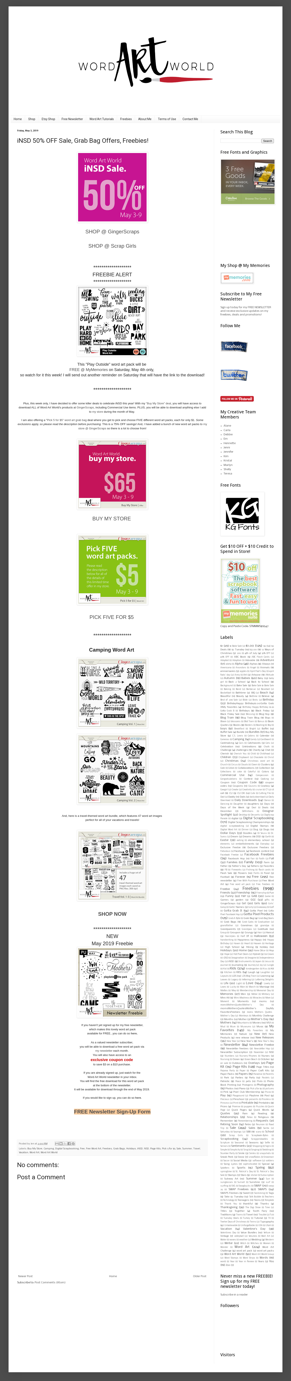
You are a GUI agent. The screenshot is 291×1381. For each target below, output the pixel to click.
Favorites (269, 866)
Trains (239, 1215)
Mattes (224, 990)
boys (223, 728)
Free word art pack (240, 884)
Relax (249, 1117)
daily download (257, 797)
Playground (238, 1096)
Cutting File (265, 793)
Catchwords (254, 743)
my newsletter (104, 1050)
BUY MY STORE (111, 518)
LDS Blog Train (249, 976)
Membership (246, 990)
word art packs (265, 1251)
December (226, 811)
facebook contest (259, 851)
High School (232, 947)
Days (267, 804)
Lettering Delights (264, 980)
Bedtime (253, 696)
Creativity (247, 790)
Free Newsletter (72, 119)
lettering (246, 980)
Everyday (264, 844)
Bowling (260, 725)
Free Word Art (93, 1148)
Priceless (266, 1099)
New (257, 1034)
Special (266, 1164)
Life (226, 983)
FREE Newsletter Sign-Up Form (112, 1112)
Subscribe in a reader (234, 1294)
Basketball (225, 693)
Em (226, 438)
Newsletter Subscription (234, 1052)
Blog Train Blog (250, 718)
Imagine (252, 958)
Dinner (245, 830)
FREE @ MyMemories (89, 370)
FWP (243, 896)
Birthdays (244, 711)
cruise (258, 790)
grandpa (264, 926)
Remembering (245, 1121)
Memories (226, 994)
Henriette (230, 443)
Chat (267, 750)
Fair (253, 859)
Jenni (227, 447)
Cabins (251, 736)
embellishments (245, 844)
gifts (267, 900)
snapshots (265, 1153)
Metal (254, 994)
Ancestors (241, 668)
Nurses (265, 1056)
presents (253, 1099)
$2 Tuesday (238, 649)
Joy (261, 965)
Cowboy (265, 786)
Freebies (126, 119)
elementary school (258, 840)
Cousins (252, 786)
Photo (260, 1081)
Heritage (269, 943)
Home (18, 119)
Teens (257, 1200)
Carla (227, 430)
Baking (227, 689)
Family (249, 862)
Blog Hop (264, 714)
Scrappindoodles (259, 1139)
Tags (271, 1193)
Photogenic (247, 1085)
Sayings (237, 1132)
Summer (187, 1148)
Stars (243, 1175)
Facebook (239, 851)
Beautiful (225, 696)
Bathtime (241, 693)
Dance (267, 800)
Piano (242, 1088)
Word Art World (49, 1152)
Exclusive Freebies (258, 847)
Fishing (250, 870)
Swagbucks (245, 1186)
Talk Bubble (255, 1197)
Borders (249, 725)
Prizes (223, 1106)
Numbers (229, 1056)
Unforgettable (248, 1225)
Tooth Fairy (260, 1211)
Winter (228, 1243)
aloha (229, 664)
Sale (179, 1148)
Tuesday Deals (231, 1218)
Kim (226, 456)
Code (222, 768)
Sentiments (238, 1146)
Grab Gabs (248, 922)
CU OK (241, 793)
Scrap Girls (236, 1135)
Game (268, 896)
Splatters (224, 1168)
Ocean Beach (251, 1059)
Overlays (254, 1063)
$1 (221, 646)
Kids (233, 968)
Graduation (264, 922)
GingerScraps (85, 407)
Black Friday (262, 711)
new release (242, 1037)
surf (268, 1182)
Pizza (268, 1092)
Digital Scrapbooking (67, 1148)
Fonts (257, 873)
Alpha (239, 664)
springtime (226, 1171)
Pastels (266, 1078)
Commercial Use (232, 775)
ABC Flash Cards (261, 657)
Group (223, 933)
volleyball (239, 1236)
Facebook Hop (236, 858)
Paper (242, 1071)
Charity (257, 750)
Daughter (238, 804)
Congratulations (228, 779)
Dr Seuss (262, 833)
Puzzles (260, 1107)
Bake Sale (241, 685)
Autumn (229, 678)
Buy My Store (34, 1148)
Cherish (224, 753)
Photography (265, 1085)
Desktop (243, 815)
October (265, 1059)
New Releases (265, 1037)
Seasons (253, 1142)
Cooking (265, 779)
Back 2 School (237, 682)
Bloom (223, 721)
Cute (253, 793)
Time (267, 1207)
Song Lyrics (230, 1164)
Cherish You (240, 754)
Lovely (267, 983)
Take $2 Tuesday (233, 1196)
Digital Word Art (228, 830)
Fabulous (225, 851)
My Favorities (255, 1030)
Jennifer (228, 452)
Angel (253, 668)
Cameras (224, 739)
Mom (267, 998)
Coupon (224, 782)
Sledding (266, 1150)
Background (226, 686)
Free (82, 1148)
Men (243, 994)
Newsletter (232, 1045)
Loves (223, 987)
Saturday (225, 1132)
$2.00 (253, 649)
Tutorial (258, 1218)
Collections (225, 772)
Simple (223, 1150)
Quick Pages (239, 1110)
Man (242, 987)
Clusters (265, 764)
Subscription (267, 1175)
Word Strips (249, 1258)
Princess (224, 1103)
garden (239, 900)
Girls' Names (236, 907)
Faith (261, 859)
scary (258, 1132)
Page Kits (155, 1148)
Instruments (245, 961)
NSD (146, 1148)
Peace (238, 1081)
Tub (272, 1215)
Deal (254, 808)
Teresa (228, 473)
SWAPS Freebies (229, 1193)
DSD (258, 836)
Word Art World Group (263, 1254)
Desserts (255, 815)
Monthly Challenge (263, 1015)
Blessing (250, 714)
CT (267, 790)
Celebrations (249, 746)
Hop (271, 950)
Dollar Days (228, 833)
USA (260, 1225)
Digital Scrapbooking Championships (249, 822)
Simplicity (235, 1150)
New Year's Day (266, 1041)
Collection (264, 768)
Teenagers (243, 1200)
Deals (265, 807)
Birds (255, 700)
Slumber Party (227, 1153)
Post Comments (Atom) (50, 1282)
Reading (262, 1113)
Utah (268, 1225)
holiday (264, 947)
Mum (233, 1027)
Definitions (247, 811)
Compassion (262, 775)
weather (243, 1240)
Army (237, 675)
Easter (224, 840)
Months (228, 1019)
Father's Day (239, 866)
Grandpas (247, 929)
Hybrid (256, 954)
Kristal (228, 460)
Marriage (265, 987)
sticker (254, 1175)
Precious (224, 1099)
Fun (272, 893)
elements (225, 844)
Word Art (34, 1152)
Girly (250, 907)
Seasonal (239, 1143)
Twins (253, 1222)
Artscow (256, 675)
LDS (234, 976)
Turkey (246, 1218)
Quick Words (261, 1110)
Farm (267, 862)
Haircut (270, 932)
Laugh (251, 972)
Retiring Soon (229, 1124)
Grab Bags (119, 1148)
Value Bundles (249, 1232)
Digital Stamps (260, 826)
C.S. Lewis (237, 736)
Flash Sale (226, 873)
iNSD (140, 1148)
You (271, 1261)
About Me (144, 119)
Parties (239, 1077)
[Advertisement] (241, 233)
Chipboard (244, 757)
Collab (231, 768)
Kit (272, 968)
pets (248, 1081)
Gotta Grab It (233, 910)
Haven (237, 943)
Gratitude (263, 929)
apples (243, 671)
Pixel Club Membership (246, 1092)
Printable (247, 1102)
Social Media (240, 1160)
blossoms (236, 721)
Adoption (237, 660)
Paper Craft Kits (259, 1070)
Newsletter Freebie (261, 1045)
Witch (243, 1243)
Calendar (264, 736)
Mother (242, 1019)
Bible (245, 700)
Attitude (270, 675)
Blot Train (249, 721)
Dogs (266, 829)
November (259, 1052)
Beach (264, 692)
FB (226, 870)
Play (223, 1095)
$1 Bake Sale (236, 646)
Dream (234, 836)
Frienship (261, 893)
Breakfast (239, 729)
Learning (265, 976)
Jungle (270, 965)
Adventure (267, 660)
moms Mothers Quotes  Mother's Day (242, 1005)
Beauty (240, 696)
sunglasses (226, 1182)
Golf (272, 907)
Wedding (256, 1239)
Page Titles (262, 1067)
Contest (248, 779)
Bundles (254, 732)
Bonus (261, 721)
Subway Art (231, 1179)
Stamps (232, 1175)
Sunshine (254, 1182)
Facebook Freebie (229, 855)
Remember (226, 1121)
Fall (271, 858)
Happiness (243, 940)
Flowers (242, 873)
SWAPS (262, 1189)
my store (97, 411)
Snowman (269, 1157)
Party (252, 1077)
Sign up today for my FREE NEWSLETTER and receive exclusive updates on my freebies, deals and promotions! (245, 311)
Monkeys (243, 1016)
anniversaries (227, 671)
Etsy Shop (48, 119)
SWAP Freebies (239, 1189)
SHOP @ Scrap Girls (112, 246)
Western (269, 1240)
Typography (267, 1222)
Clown (254, 765)
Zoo (228, 1265)
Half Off (245, 936)
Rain (245, 1113)
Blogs (267, 718)
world (223, 1261)
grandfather (226, 926)
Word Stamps (231, 1258)
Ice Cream (269, 954)
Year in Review (246, 1261)
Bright (252, 729)
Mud (222, 1027)
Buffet (265, 728)
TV (269, 1218)
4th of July (251, 653)
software (256, 1161)
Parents (270, 1074)
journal (224, 965)
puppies (248, 1107)
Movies (256, 1023)
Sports (241, 1167)
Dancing (224, 804)
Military (266, 994)
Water (223, 1240)
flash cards (265, 870)
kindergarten (252, 969)
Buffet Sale (226, 732)
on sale (224, 1063)
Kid (225, 969)
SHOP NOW (112, 914)
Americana (226, 668)
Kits (238, 972)
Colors (265, 771)
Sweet (246, 1193)
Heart (247, 943)
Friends (225, 892)
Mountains (243, 1023)
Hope (226, 954)
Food (267, 873)
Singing (255, 1150)
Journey (252, 965)
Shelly (227, 469)
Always (266, 664)
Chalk (267, 747)
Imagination (238, 958)
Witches (255, 1243)
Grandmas (246, 925)
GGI (253, 899)
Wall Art (265, 1236)
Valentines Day (228, 1233)
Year (232, 1261)
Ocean (236, 1059)
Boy (269, 725)
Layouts (224, 976)
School (269, 1131)
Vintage (224, 1236)
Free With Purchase (247, 881)
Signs (268, 1146)
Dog (255, 829)
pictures (269, 1089)
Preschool (238, 1099)
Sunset (241, 1182)
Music (260, 1026)
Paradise (257, 1074)
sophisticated (250, 1164)
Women (267, 1243)
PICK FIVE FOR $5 (111, 617)
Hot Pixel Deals (241, 954)
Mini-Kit (225, 998)
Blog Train (227, 717)
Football (225, 877)
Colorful (252, 772)
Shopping (257, 1146)
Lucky (233, 987)
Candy (253, 739)
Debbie (228, 434)
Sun (268, 1179)
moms (263, 1001)
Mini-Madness (241, 998)
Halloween (260, 936)
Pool (267, 1095)
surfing (224, 1186)
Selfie (267, 1143)
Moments (243, 1001)
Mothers (225, 1022)
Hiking (250, 947)
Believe (266, 696)
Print (235, 1103)
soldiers (270, 1161)
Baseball (265, 689)
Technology (228, 1200)
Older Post (199, 1276)
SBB (248, 1132)
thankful (248, 1204)
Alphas (253, 664)
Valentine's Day (254, 1229)
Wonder (224, 1247)
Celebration (226, 746)
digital (235, 818)
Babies (245, 678)
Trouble (262, 1215)
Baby (260, 678)
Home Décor (260, 951)
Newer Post (25, 1276)
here (134, 1033)
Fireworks (237, 870)
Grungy (249, 932)
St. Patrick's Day (244, 1171)
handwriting (226, 940)
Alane (227, 425)
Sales (251, 1128)
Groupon (235, 932)
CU (231, 793)
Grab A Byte (234, 918)
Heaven (257, 943)
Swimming (259, 1193)
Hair (259, 933)
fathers (255, 866)
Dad (222, 797)
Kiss (265, 969)
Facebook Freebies (259, 854)
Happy (258, 940)
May (234, 990)
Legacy (234, 980)
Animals (265, 667)
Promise (236, 1107)
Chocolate (258, 757)
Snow (241, 1157)
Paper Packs (227, 1074)
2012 (239, 653)
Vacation (23, 1152)
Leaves (223, 980)
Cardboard (266, 739)
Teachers (269, 1197)
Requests (262, 1120)
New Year (231, 1041)
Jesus (268, 961)
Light (239, 983)
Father (223, 866)
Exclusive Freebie (230, 847)
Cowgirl (224, 790)
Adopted (224, 660)
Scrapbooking (229, 1139)
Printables (264, 1103)
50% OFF (266, 653)
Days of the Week (232, 807)
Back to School (260, 682)
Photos (229, 1088)
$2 (264, 646)
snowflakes (254, 1157)
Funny (230, 896)
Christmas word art (259, 761)
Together (240, 1211)
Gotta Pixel (256, 911)
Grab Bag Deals (266, 918)
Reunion (260, 1124)
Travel (196, 1148)
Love (249, 983)
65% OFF (224, 657)
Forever (240, 877)
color (239, 772)
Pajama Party (227, 1071)
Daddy (231, 797)
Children (225, 757)
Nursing (224, 1059)
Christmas (232, 761)
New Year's (247, 1041)
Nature (243, 1034)
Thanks (264, 1204)
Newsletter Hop (262, 1049)
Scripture (225, 1143)
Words (264, 1257)
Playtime (254, 1095)
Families (232, 862)
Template (269, 1200)
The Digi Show (253, 1207)
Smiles (252, 1153)
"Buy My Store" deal (158, 403)
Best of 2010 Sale (229, 700)
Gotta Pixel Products (259, 914)
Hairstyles (230, 936)
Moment (224, 1001)
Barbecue (251, 689)
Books (237, 725)
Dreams (247, 836)
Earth (268, 837)
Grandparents (228, 929)
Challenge (226, 750)
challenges (242, 750)
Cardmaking (227, 743)
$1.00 (250, 646)
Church (224, 765)
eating (240, 840)
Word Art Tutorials (101, 119)
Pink (226, 1092)
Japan (258, 961)
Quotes (225, 1113)
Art (245, 675)
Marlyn (228, 465)
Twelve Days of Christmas (233, 1222)
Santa (266, 1128)
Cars (241, 743)
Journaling (237, 965)
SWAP (257, 1185)
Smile (241, 1153)
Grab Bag (248, 918)
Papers (243, 1074)
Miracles (257, 998)
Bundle (240, 732)
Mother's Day (259, 1019)
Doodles (247, 833)
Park (226, 1077)
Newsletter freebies (237, 1048)
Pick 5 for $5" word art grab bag (67, 420)
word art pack (244, 1251)
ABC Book (240, 657)
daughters (253, 804)
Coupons (238, 786)
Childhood (265, 754)
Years (261, 1261)
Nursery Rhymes (248, 1056)
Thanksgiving (229, 1207)
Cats (268, 743)
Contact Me (190, 119)
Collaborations (246, 768)
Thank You (231, 1204)
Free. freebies (263, 884)
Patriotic (225, 1081)
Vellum (267, 1233)
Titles (223, 1211)
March (252, 987)
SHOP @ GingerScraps (112, 231)
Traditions (226, 1214)
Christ (271, 757)
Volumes (253, 1236)
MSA (268, 1023)
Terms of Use (167, 119)
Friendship (243, 892)
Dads (242, 797)
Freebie (225, 889)
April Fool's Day (258, 671)
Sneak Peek (226, 1157)
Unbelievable (231, 1225)
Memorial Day (264, 990)
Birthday (268, 699)
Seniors (224, 1146)
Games (224, 900)
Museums (246, 1027)
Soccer (226, 1161)
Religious (263, 1117)
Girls (257, 903)
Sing (245, 1150)
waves (233, 1240)
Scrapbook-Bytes (260, 1135)
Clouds (244, 765)
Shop (31, 119)
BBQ (253, 693)
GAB (254, 896)
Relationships (229, 1117)
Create (235, 790)
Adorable (250, 660)
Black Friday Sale (230, 714)
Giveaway (262, 907)
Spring (260, 1167)
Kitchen (228, 972)
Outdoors (237, 1063)
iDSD (225, 958)
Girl (244, 903)
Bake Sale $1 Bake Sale (263, 686)
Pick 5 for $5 (168, 1148)
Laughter (265, 972)
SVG (233, 1186)
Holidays (131, 1148)
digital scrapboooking (232, 826)
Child (253, 754)
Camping (49, 1148)
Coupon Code (247, 782)
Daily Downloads (246, 800)
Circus (234, 765)
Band (238, 689)
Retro (248, 1124)
